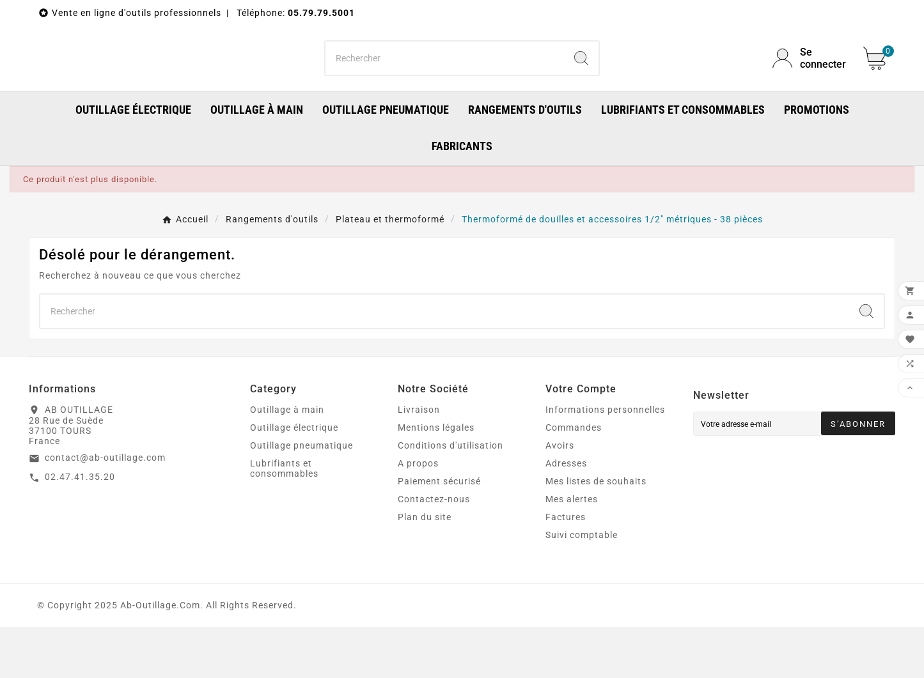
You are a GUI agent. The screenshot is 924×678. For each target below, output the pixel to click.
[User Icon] (810, 84)
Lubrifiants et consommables (284, 519)
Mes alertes (571, 550)
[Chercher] (445, 83)
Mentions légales (436, 479)
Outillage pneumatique (301, 496)
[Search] (581, 84)
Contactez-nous (434, 550)
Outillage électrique (294, 479)
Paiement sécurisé (439, 532)
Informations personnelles (605, 461)
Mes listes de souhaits (595, 532)
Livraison (419, 461)
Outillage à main (287, 461)
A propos (418, 514)
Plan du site (424, 568)
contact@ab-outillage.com (105, 509)
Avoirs (559, 496)
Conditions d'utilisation (450, 496)
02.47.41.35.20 (80, 528)
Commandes (573, 479)
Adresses (566, 514)
